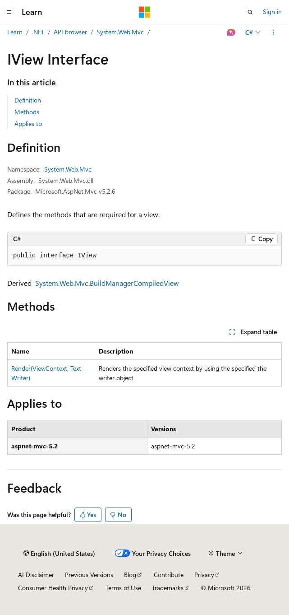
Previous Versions (89, 574)
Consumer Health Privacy (53, 587)
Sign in (272, 11)
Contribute (168, 574)
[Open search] (250, 12)
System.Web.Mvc (120, 32)
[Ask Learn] (231, 32)
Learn (15, 32)
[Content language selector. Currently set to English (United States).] (59, 553)
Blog (130, 574)
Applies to (28, 123)
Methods (26, 111)
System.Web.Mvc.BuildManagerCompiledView (107, 283)
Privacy (204, 574)
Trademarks (167, 587)
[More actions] (274, 32)
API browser (70, 32)
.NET (38, 32)
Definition (27, 100)
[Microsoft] (145, 12)
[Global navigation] (9, 12)
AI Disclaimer (36, 574)
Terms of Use (123, 587)
